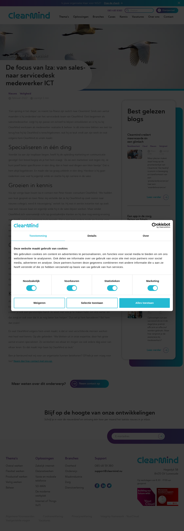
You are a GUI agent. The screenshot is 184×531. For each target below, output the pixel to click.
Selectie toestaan (92, 302)
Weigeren (39, 302)
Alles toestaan (144, 302)
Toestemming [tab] (38, 235)
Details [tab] (92, 235)
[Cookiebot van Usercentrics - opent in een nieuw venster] (154, 225)
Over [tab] (146, 235)
